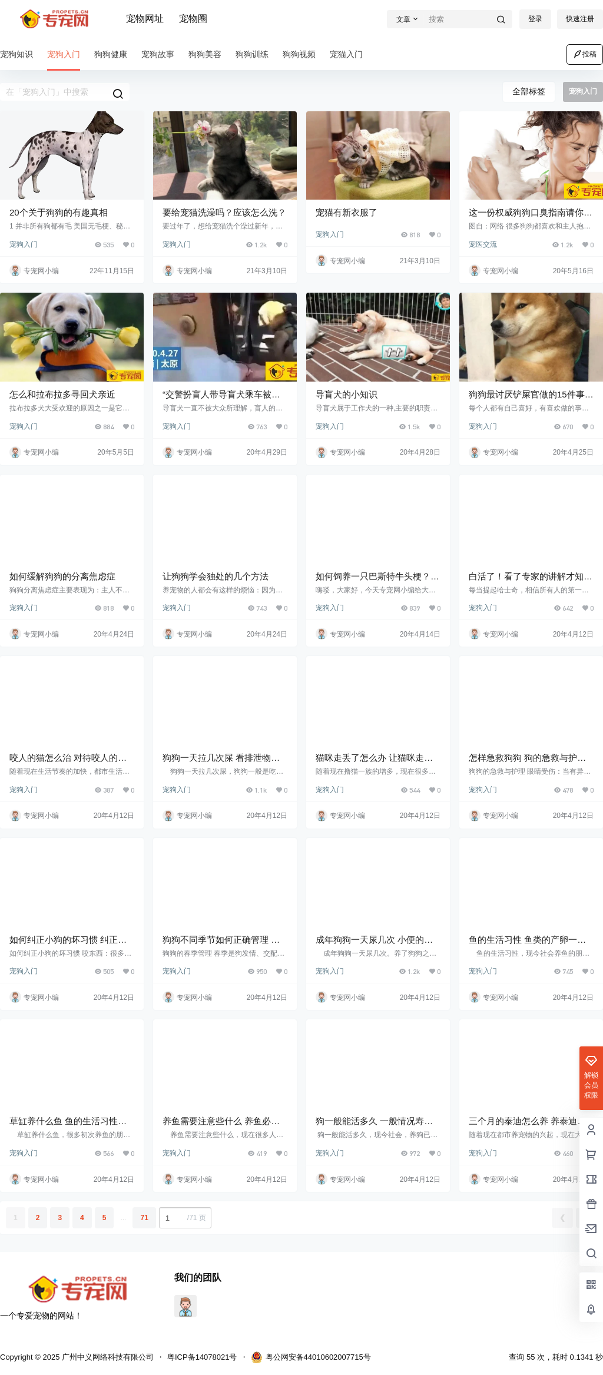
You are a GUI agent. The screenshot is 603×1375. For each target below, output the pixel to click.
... (123, 1218)
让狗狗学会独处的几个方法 (216, 576)
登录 (535, 19)
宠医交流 (483, 244)
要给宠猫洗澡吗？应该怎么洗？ (224, 212)
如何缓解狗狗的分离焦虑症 (62, 576)
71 (144, 1218)
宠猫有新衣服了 (346, 212)
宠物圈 (193, 19)
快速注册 (580, 19)
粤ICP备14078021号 (202, 1357)
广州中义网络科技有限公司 (106, 1357)
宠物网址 (145, 19)
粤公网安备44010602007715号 (311, 1357)
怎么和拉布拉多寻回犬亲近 (62, 394)
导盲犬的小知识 (346, 394)
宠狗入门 (23, 244)
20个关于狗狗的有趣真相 (58, 212)
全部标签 (528, 91)
